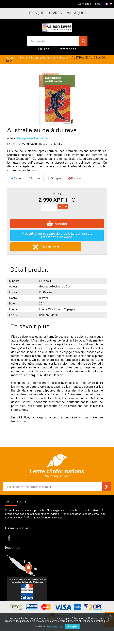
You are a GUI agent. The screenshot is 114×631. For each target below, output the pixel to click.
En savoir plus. (55, 626)
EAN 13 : (12, 144)
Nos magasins (55, 510)
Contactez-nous (76, 510)
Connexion (84, 3)
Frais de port (46, 246)
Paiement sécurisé (38, 517)
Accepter (72, 626)
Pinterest (74, 178)
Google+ (54, 178)
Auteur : (11, 138)
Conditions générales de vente (80, 513)
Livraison (93, 510)
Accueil (11, 57)
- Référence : (45, 144)
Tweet (16, 178)
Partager (34, 178)
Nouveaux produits (32, 510)
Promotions (12, 510)
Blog (97, 3)
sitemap (57, 517)
